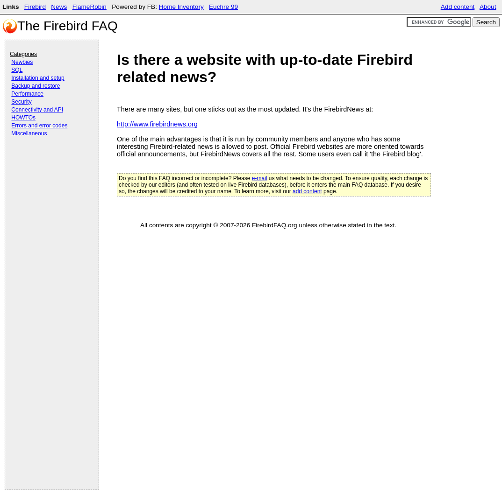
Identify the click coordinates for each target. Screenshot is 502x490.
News (59, 6)
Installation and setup (37, 78)
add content (307, 191)
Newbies (22, 62)
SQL (16, 70)
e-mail (259, 178)
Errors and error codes (39, 125)
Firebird (35, 6)
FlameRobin (89, 6)
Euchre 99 (223, 6)
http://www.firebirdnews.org (157, 124)
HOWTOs (23, 117)
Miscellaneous (29, 133)
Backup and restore (35, 86)
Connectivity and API (37, 109)
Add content (458, 6)
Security (21, 101)
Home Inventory (181, 6)
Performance (27, 94)
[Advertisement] (47, 164)
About (488, 6)
